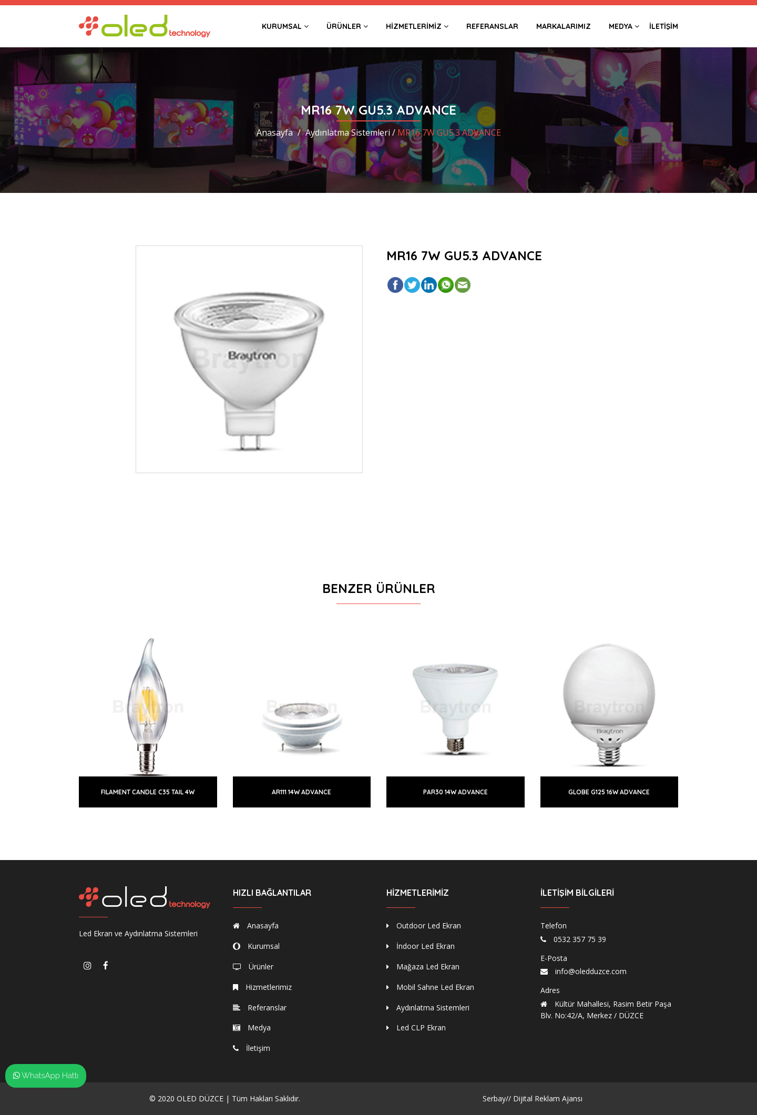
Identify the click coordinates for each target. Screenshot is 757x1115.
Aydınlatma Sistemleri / (350, 132)
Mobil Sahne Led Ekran (430, 987)
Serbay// (497, 1098)
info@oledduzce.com (591, 971)
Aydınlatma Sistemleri (427, 1007)
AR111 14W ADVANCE (301, 792)
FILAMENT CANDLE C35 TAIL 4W (148, 792)
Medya (624, 26)
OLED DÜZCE (200, 1098)
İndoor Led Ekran (420, 946)
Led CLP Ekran (416, 1027)
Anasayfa (275, 132)
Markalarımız (563, 26)
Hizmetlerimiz (417, 26)
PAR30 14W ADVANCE (455, 792)
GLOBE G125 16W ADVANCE (609, 792)
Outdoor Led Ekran (423, 925)
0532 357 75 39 (580, 939)
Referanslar (492, 26)
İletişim (663, 26)
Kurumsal (285, 26)
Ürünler (347, 26)
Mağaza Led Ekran (422, 966)
